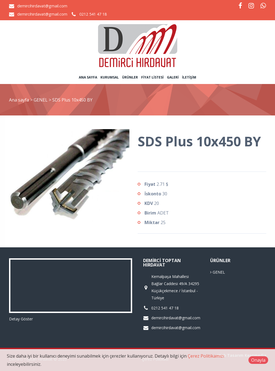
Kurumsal (109, 77)
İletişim (189, 77)
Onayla (258, 360)
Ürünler (130, 77)
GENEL (41, 100)
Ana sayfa (88, 77)
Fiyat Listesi (152, 77)
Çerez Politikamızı (206, 356)
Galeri (173, 77)
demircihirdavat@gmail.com (42, 5)
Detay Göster (21, 318)
